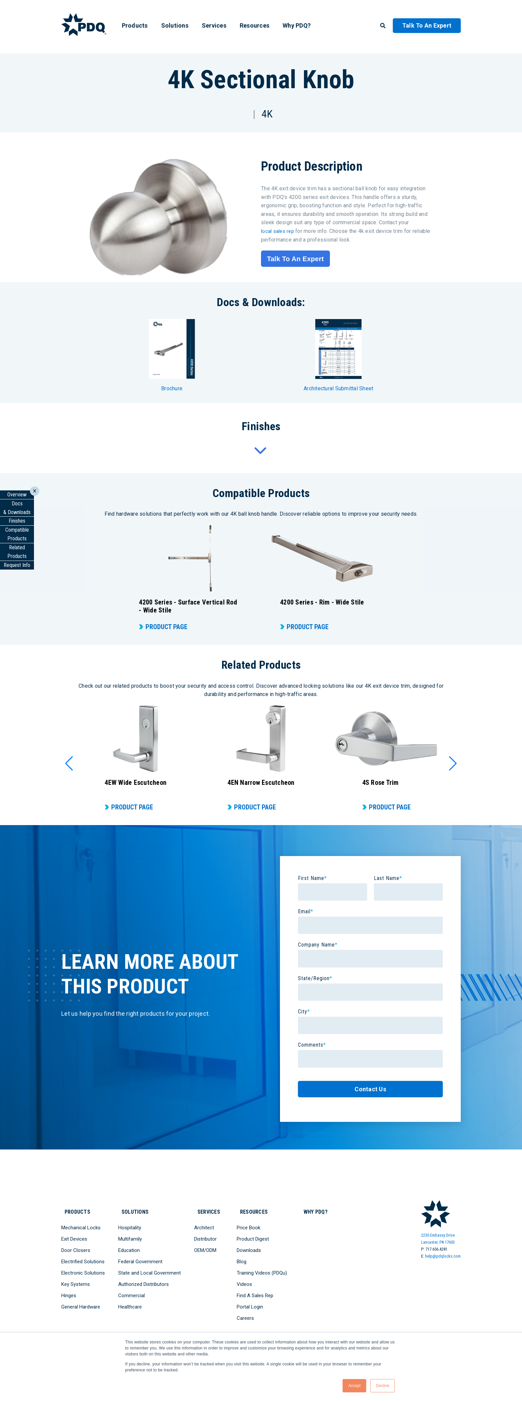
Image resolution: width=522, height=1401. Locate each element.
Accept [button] (354, 1385)
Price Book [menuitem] (251, 1224)
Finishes (17, 521)
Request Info (17, 565)
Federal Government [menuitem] (140, 1258)
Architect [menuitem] (204, 1224)
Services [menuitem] (214, 25)
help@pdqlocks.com (443, 1256)
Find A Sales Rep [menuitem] (257, 1292)
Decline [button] (382, 1385)
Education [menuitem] (129, 1247)
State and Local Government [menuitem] (149, 1269)
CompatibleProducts (17, 534)
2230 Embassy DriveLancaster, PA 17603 (438, 1239)
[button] (69, 763)
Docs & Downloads (17, 507)
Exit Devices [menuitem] (74, 1235)
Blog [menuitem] (244, 1258)
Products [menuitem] (135, 25)
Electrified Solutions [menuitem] (83, 1258)
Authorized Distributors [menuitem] (143, 1281)
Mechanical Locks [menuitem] (81, 1224)
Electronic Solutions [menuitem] (83, 1269)
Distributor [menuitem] (205, 1235)
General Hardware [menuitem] (80, 1303)
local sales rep (279, 231)
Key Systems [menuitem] (75, 1281)
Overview (17, 494)
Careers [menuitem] (248, 1314)
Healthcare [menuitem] (130, 1303)
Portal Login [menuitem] (252, 1303)
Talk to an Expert (426, 25)
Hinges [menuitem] (68, 1292)
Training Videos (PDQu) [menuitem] (264, 1269)
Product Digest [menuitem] (255, 1235)
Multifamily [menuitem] (130, 1235)
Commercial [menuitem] (131, 1292)
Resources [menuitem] (254, 25)
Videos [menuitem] (247, 1281)
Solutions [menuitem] (174, 25)
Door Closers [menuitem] (75, 1247)
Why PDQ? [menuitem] (297, 25)
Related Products (17, 551)
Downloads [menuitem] (251, 1247)
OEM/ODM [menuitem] (205, 1247)
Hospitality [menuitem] (129, 1224)
